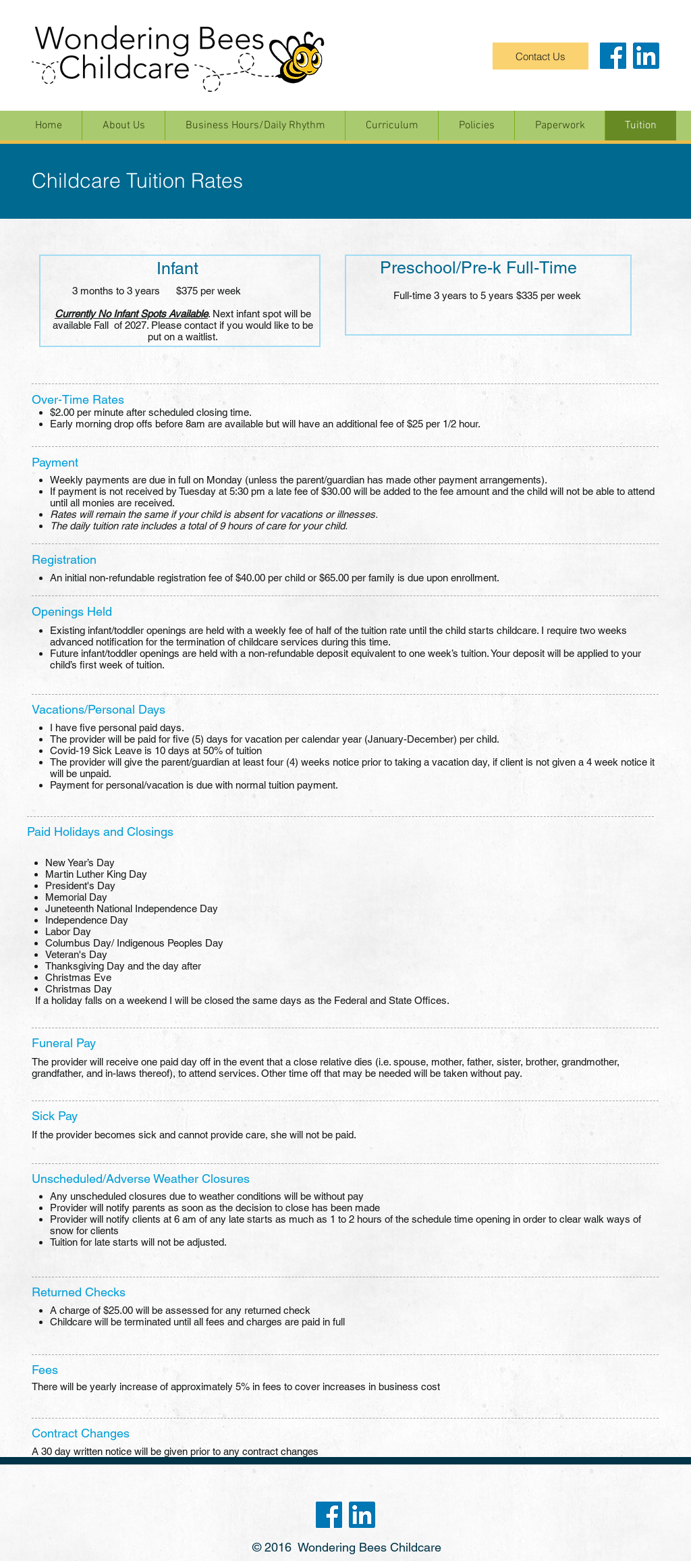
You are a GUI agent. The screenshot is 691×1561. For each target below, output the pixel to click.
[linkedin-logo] (646, 56)
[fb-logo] (613, 56)
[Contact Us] (540, 56)
